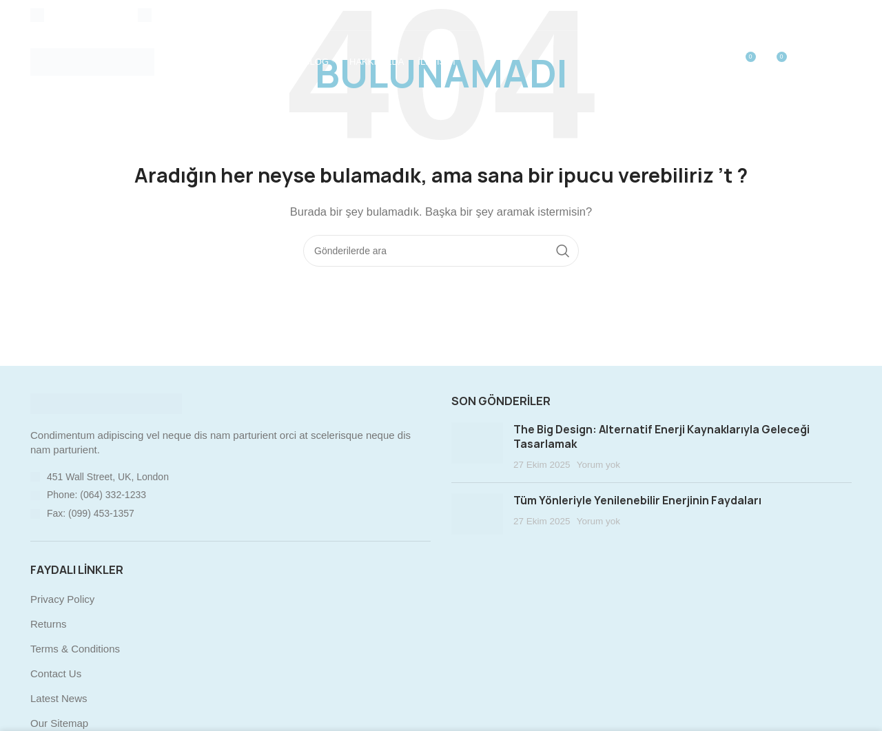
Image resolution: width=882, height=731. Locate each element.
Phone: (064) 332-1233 (96, 494)
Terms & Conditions (75, 649)
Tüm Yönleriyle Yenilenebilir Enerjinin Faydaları (637, 500)
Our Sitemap (59, 723)
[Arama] (441, 251)
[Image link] (106, 403)
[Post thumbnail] (477, 447)
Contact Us (55, 673)
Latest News (59, 698)
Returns (48, 624)
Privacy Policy (62, 599)
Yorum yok (598, 465)
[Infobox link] (77, 15)
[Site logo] (92, 61)
